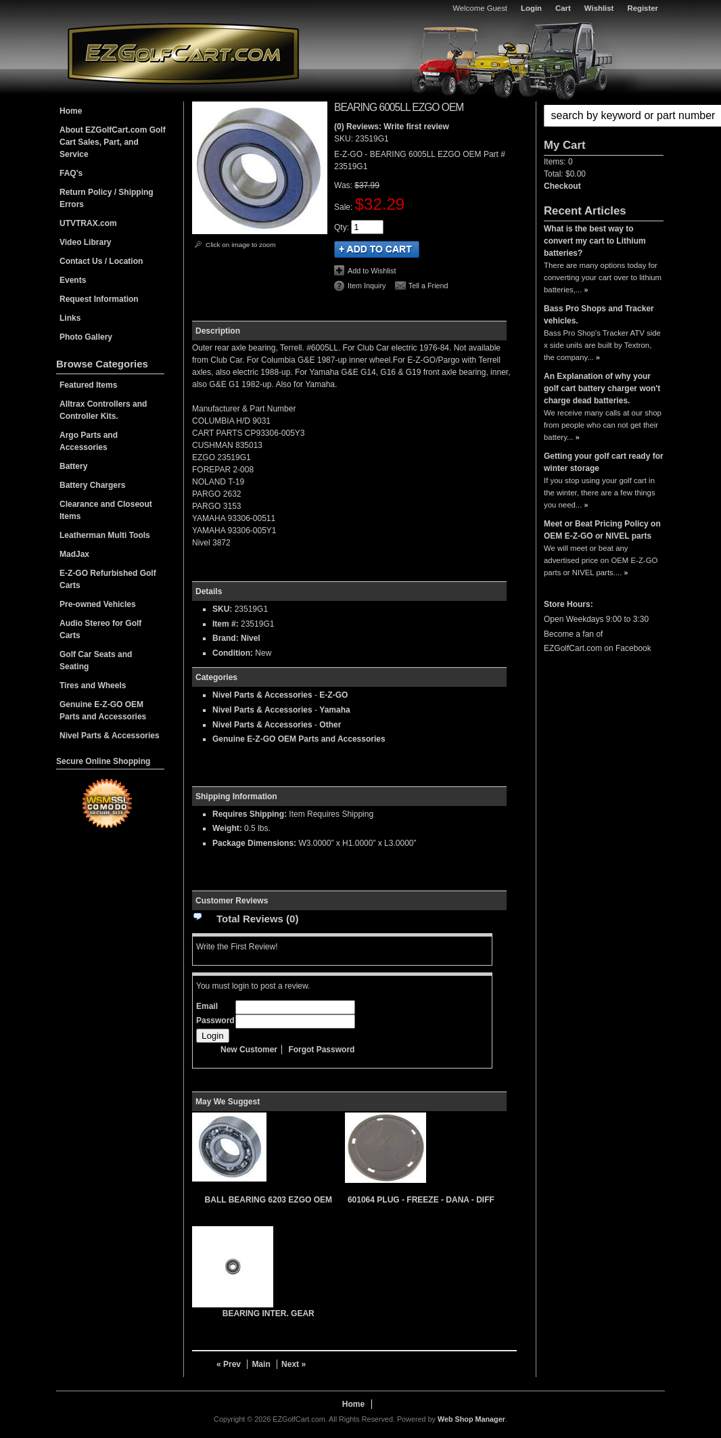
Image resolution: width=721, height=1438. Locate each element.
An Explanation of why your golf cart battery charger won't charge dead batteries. (602, 388)
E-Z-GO (333, 695)
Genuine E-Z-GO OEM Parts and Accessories (299, 739)
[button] (604, 116)
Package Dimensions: (254, 843)
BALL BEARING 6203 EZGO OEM (268, 1200)
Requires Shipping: (249, 814)
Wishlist (599, 8)
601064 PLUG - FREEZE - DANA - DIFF (421, 1200)
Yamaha (334, 710)
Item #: (226, 624)
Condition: (232, 653)
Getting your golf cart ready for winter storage (604, 462)
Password (215, 1020)
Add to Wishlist (372, 271)
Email (207, 1006)
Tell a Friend (428, 286)
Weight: (227, 828)
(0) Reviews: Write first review (391, 126)
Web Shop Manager (471, 1419)
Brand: (225, 638)
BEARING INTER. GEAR (269, 1313)
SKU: (344, 138)
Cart (563, 8)
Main (261, 1364)
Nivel (250, 638)
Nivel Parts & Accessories (262, 695)
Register (642, 8)
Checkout (562, 186)
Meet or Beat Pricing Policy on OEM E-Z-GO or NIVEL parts (602, 530)
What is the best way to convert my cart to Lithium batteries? (595, 241)
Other (330, 724)
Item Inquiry (367, 286)
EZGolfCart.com (183, 53)
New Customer (248, 1049)
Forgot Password (321, 1049)
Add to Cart (376, 249)
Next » (293, 1364)
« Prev (228, 1364)
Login (531, 8)
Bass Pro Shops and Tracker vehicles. (599, 314)
